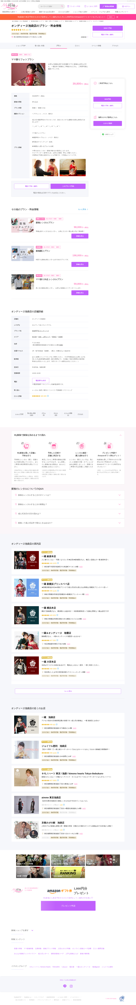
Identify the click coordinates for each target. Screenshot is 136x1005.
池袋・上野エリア (44, 337)
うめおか (64, 967)
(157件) (55, 752)
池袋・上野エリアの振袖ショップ (53, 21)
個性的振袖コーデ (57, 953)
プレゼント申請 (73, 6)
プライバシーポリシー (44, 1000)
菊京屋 (71, 967)
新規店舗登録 (77, 1000)
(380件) (55, 780)
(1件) (61, 804)
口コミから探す (64, 12)
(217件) (55, 590)
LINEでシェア (108, 134)
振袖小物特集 (85, 953)
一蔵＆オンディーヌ (83, 967)
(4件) (54, 724)
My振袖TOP (17, 997)
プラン (58, 46)
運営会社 (56, 1000)
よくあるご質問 (90, 6)
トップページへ (131, 1)
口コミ (77, 46)
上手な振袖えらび (72, 953)
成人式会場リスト (20, 1000)
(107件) (55, 563)
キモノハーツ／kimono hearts (40, 967)
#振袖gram (96, 967)
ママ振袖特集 (28, 948)
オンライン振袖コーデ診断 (81, 948)
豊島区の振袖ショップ (70, 21)
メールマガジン (74, 997)
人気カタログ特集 (64, 948)
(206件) (55, 668)
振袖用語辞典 (51, 997)
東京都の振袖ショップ (36, 21)
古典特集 (38, 948)
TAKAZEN (56, 967)
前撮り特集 (18, 948)
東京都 (34, 337)
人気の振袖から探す (28, 12)
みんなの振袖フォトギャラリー (25, 953)
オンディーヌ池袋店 (98, 21)
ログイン (126, 6)
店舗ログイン (66, 1000)
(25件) (54, 640)
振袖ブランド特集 (49, 948)
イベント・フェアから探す (100, 12)
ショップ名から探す (80, 12)
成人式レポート (43, 953)
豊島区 (54, 337)
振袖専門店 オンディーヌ (40, 331)
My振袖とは (27, 997)
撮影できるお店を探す (47, 12)
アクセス (115, 46)
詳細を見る (80, 236)
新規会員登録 (108, 6)
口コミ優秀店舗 (98, 948)
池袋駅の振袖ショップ (84, 21)
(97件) (54, 615)
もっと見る (83, 209)
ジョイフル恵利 (107, 967)
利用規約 (32, 1000)
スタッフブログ (39, 997)
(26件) (27, 29)
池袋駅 (60, 337)
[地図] (61, 345)
